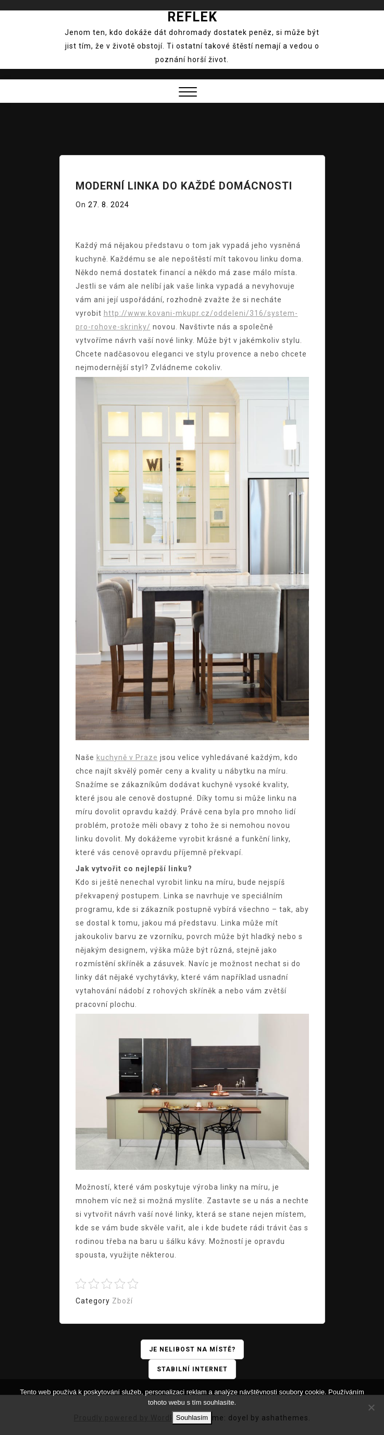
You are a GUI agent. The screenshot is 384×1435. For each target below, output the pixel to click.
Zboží (122, 1301)
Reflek (192, 17)
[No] (371, 1407)
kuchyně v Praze (127, 757)
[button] (188, 93)
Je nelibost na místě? (192, 1349)
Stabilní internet (192, 1369)
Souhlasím (192, 1417)
